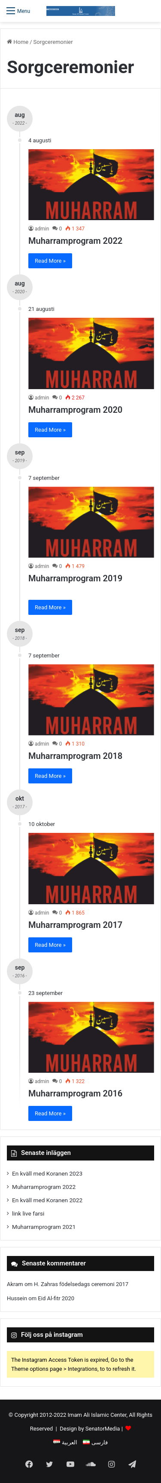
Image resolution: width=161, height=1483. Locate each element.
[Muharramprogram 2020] (91, 353)
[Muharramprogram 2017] (91, 868)
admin (42, 229)
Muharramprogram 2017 (75, 925)
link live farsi (28, 1213)
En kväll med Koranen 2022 (47, 1200)
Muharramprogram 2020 (75, 410)
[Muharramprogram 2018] (91, 699)
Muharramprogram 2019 (75, 578)
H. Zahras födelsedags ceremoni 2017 (81, 1284)
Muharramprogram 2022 (75, 241)
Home (17, 42)
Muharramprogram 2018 (75, 756)
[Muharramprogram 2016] (91, 1037)
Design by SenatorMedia (90, 1428)
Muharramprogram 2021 (44, 1226)
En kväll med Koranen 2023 (47, 1173)
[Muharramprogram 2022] (91, 184)
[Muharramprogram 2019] (91, 522)
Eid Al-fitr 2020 (56, 1298)
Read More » (50, 261)
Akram (15, 1284)
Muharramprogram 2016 (75, 1093)
